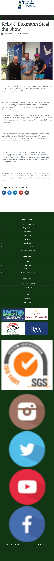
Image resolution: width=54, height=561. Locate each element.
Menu (6, 17)
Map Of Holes (27, 228)
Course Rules (28, 239)
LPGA (28, 295)
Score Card (27, 232)
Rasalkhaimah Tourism (27, 283)
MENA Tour (28, 302)
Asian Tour (27, 299)
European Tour (28, 287)
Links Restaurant (27, 269)
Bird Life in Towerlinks (28, 251)
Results (25, 34)
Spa (28, 261)
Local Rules (28, 243)
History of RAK (28, 247)
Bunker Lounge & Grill (28, 273)
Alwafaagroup (44, 545)
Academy (28, 265)
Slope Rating (28, 235)
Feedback (25, 545)
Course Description (28, 224)
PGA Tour (28, 291)
